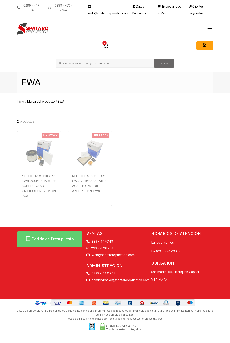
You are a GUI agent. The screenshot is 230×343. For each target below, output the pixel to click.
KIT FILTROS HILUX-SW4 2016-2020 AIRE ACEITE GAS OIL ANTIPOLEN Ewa (89, 183)
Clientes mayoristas (196, 10)
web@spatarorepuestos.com (108, 10)
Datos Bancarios (139, 10)
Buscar (164, 63)
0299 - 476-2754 (60, 8)
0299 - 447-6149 (29, 8)
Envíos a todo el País (169, 10)
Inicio (20, 101)
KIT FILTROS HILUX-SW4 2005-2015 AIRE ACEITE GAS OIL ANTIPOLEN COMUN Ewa (38, 186)
